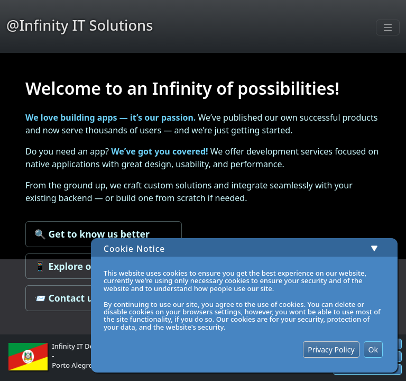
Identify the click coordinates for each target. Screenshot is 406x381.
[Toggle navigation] (388, 27)
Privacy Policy (331, 349)
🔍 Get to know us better (92, 234)
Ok (373, 349)
